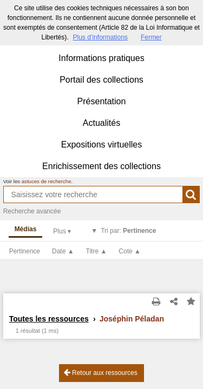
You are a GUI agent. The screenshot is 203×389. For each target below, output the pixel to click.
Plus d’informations (100, 37)
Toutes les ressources (49, 318)
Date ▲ (63, 251)
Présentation (101, 101)
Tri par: (128, 230)
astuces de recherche (46, 181)
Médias (26, 229)
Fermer (151, 37)
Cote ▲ (130, 251)
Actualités (101, 123)
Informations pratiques (101, 58)
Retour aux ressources (100, 372)
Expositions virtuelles (101, 144)
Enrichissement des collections (101, 166)
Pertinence (24, 251)
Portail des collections (101, 79)
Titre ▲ (96, 251)
